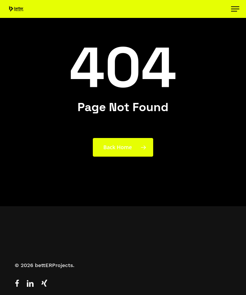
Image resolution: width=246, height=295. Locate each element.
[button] (235, 9)
